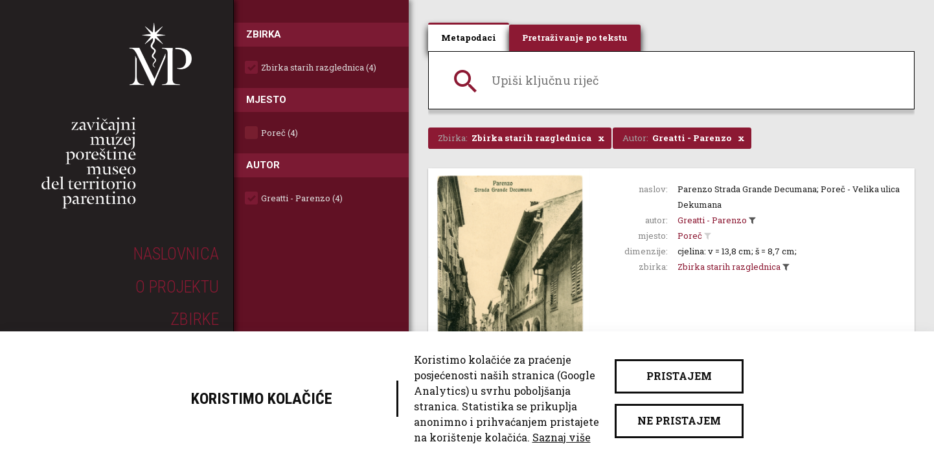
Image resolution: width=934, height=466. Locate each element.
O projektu (177, 286)
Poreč (690, 235)
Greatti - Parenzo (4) (302, 198)
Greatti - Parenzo (712, 220)
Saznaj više (561, 437)
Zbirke (194, 319)
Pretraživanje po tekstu (575, 37)
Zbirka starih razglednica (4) (318, 67)
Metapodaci (468, 37)
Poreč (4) (279, 133)
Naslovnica (176, 253)
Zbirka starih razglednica (729, 266)
